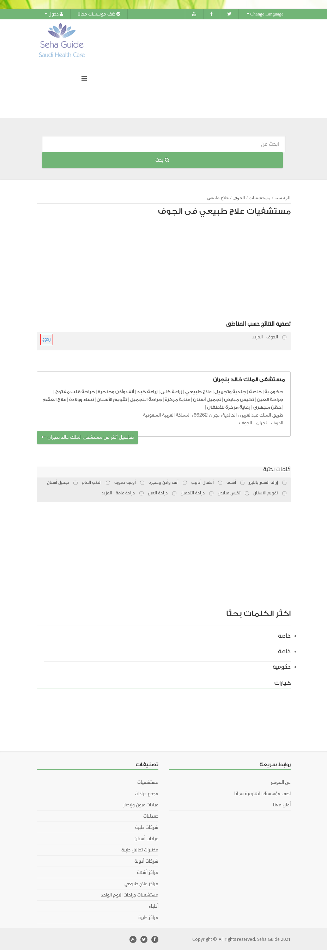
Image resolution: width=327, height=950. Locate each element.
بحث (162, 160)
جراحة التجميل (146, 399)
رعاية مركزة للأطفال (228, 407)
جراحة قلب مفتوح (75, 391)
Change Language (265, 14)
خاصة (255, 391)
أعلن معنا (282, 805)
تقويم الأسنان (112, 399)
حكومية (274, 391)
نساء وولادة (81, 399)
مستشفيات (260, 197)
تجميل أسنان (207, 399)
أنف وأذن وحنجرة (116, 391)
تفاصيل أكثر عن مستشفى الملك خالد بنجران (87, 437)
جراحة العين (270, 399)
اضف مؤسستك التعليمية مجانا (262, 793)
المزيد (257, 337)
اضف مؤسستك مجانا (99, 14)
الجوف (238, 197)
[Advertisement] (167, 270)
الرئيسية (282, 197)
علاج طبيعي (218, 197)
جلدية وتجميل (230, 391)
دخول (53, 14)
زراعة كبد (147, 391)
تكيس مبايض (239, 399)
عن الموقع (281, 782)
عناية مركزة (177, 399)
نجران (261, 423)
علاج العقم (54, 399)
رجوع (46, 339)
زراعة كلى (171, 391)
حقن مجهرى (267, 407)
